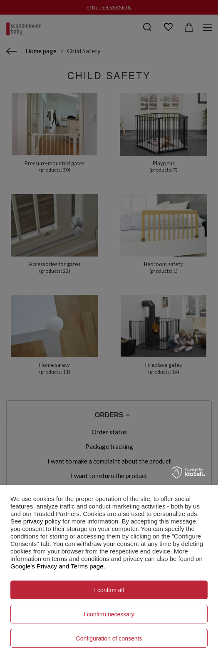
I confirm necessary (109, 614)
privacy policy (42, 521)
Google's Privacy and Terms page (57, 566)
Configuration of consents (109, 638)
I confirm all (109, 590)
